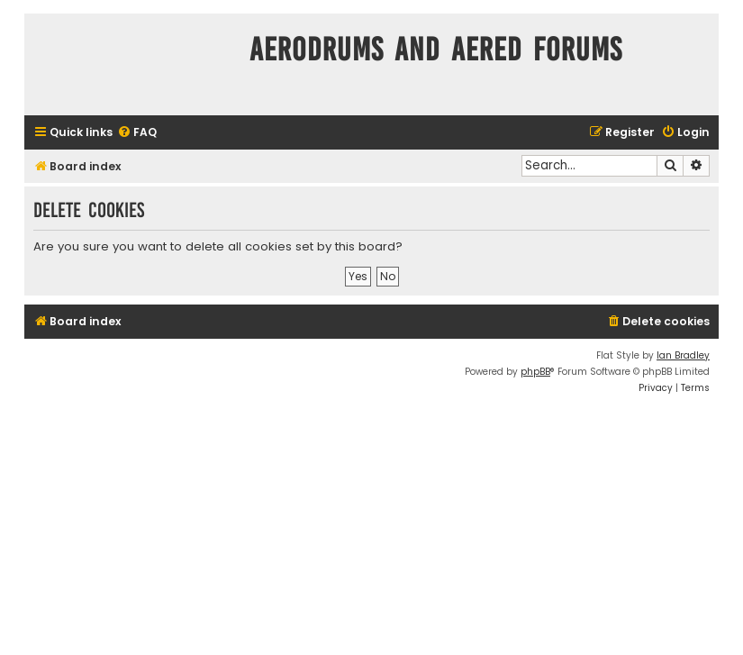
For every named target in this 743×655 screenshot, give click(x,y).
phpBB (535, 371)
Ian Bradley (683, 355)
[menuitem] (137, 133)
